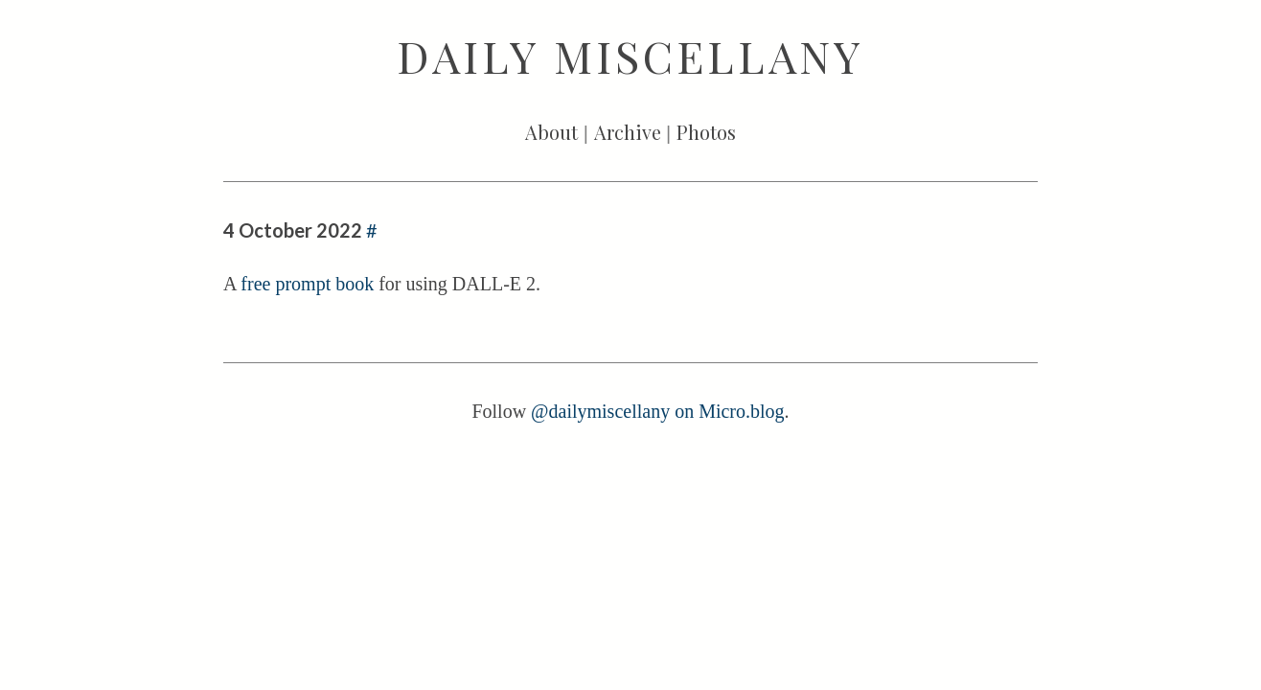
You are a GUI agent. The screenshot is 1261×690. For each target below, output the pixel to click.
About (551, 132)
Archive (627, 132)
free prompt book (307, 283)
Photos (706, 132)
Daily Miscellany (630, 55)
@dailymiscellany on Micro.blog (657, 411)
